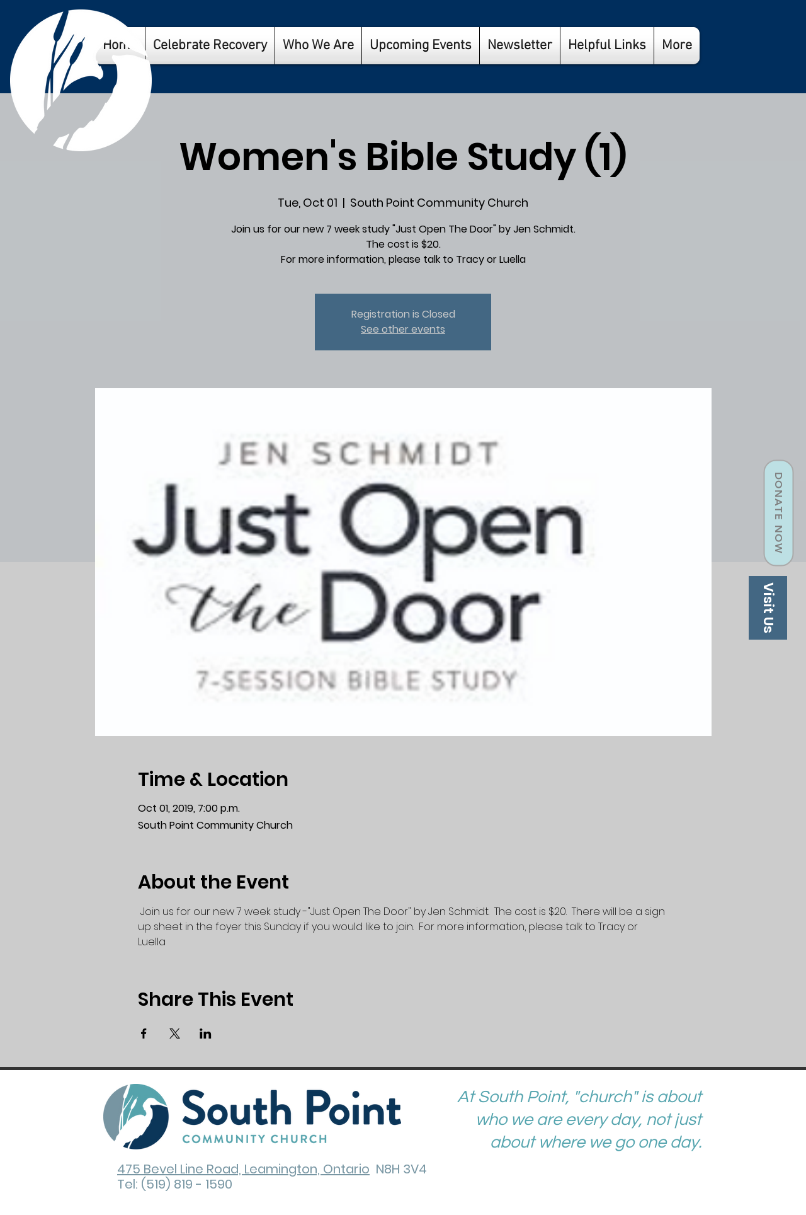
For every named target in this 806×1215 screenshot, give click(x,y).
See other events (403, 329)
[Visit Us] (768, 608)
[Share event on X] (175, 1033)
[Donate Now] (778, 513)
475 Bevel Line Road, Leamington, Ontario (243, 1169)
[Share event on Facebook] (144, 1033)
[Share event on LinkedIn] (206, 1033)
